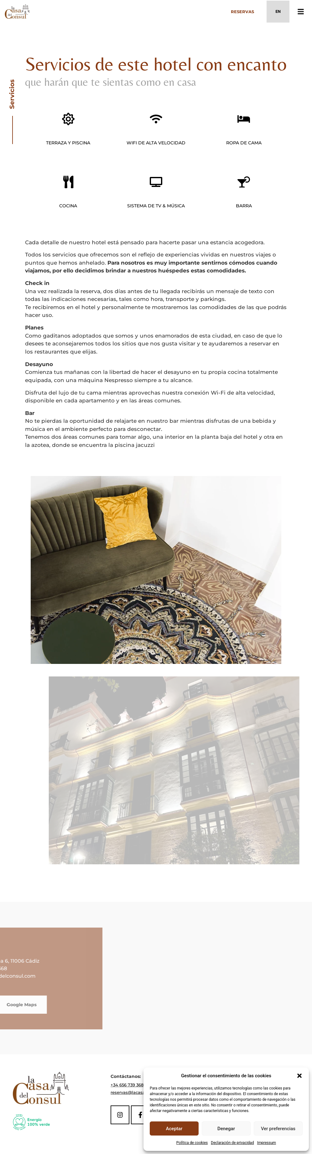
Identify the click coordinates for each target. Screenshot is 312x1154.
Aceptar (174, 1128)
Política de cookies (192, 1143)
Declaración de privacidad (232, 1143)
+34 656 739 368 (127, 1084)
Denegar (226, 1128)
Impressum (266, 1143)
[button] (299, 1076)
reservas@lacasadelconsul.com (143, 1092)
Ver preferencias (278, 1128)
